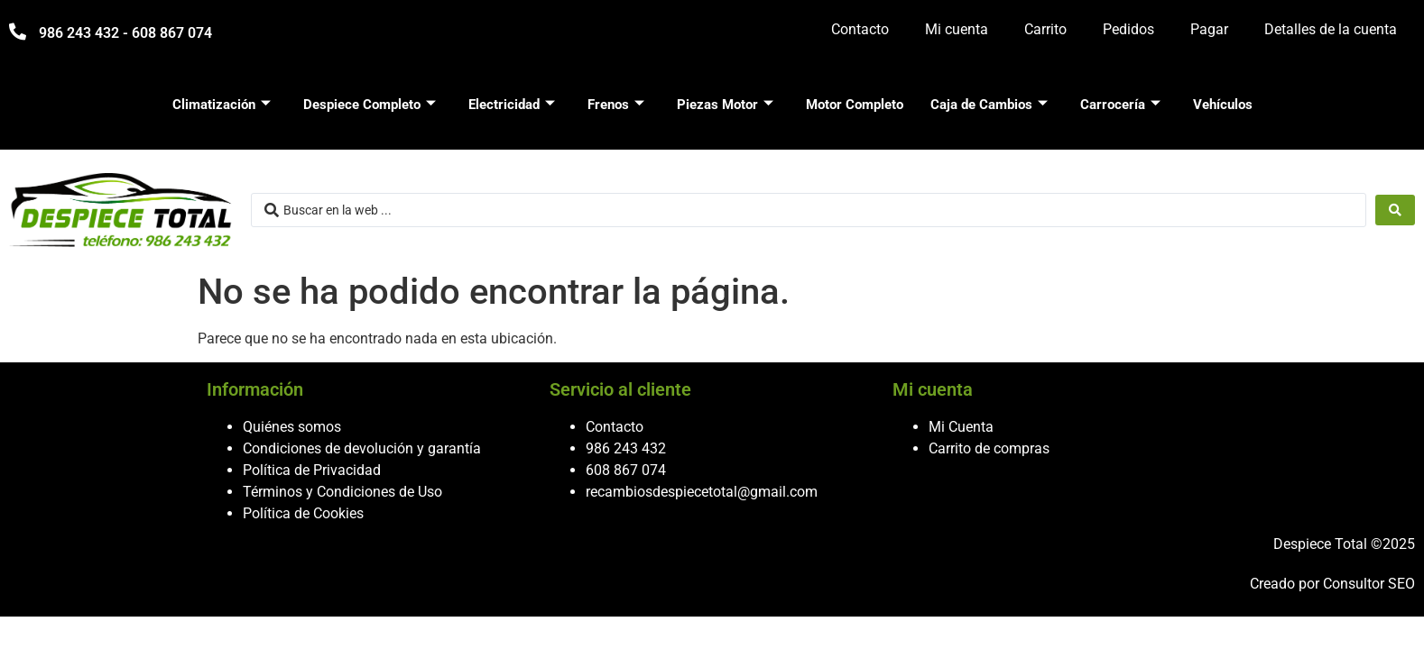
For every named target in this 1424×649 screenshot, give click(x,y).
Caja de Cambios (989, 104)
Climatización (221, 104)
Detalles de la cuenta (1330, 29)
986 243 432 (626, 448)
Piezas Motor (725, 104)
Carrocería (1120, 104)
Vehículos (1223, 104)
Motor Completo (854, 104)
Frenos (615, 104)
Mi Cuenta (961, 426)
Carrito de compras (989, 448)
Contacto (860, 29)
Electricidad (511, 104)
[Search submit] (1395, 210)
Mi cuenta (956, 29)
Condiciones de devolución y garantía (362, 448)
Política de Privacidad (312, 470)
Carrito (1045, 29)
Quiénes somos (292, 426)
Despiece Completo (369, 104)
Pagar (1209, 29)
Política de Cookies (303, 513)
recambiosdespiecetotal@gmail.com (702, 491)
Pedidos (1128, 29)
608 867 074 (626, 470)
